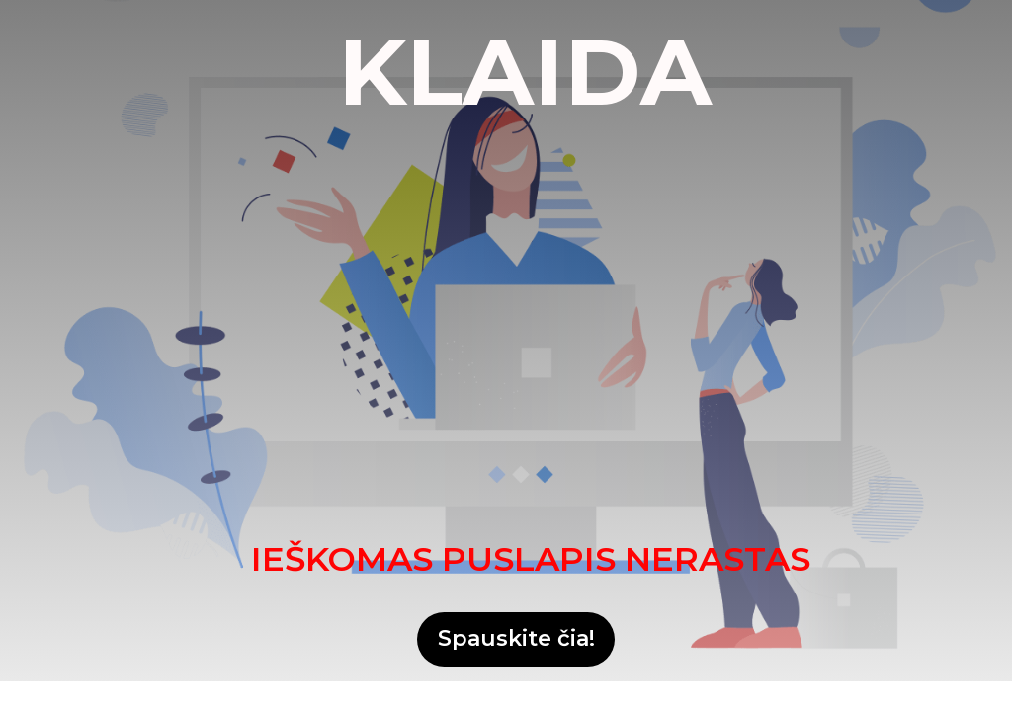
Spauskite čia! (516, 638)
